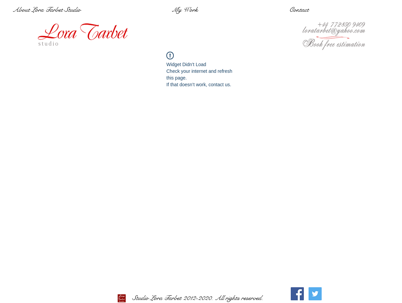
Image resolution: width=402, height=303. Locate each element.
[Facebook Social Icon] (297, 293)
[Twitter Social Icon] (315, 293)
